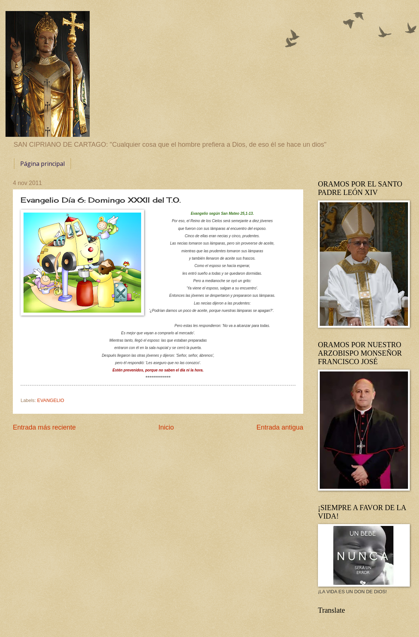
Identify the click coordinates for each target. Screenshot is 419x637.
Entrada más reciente (44, 427)
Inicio (166, 427)
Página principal (42, 164)
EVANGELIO (50, 400)
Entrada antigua (280, 427)
